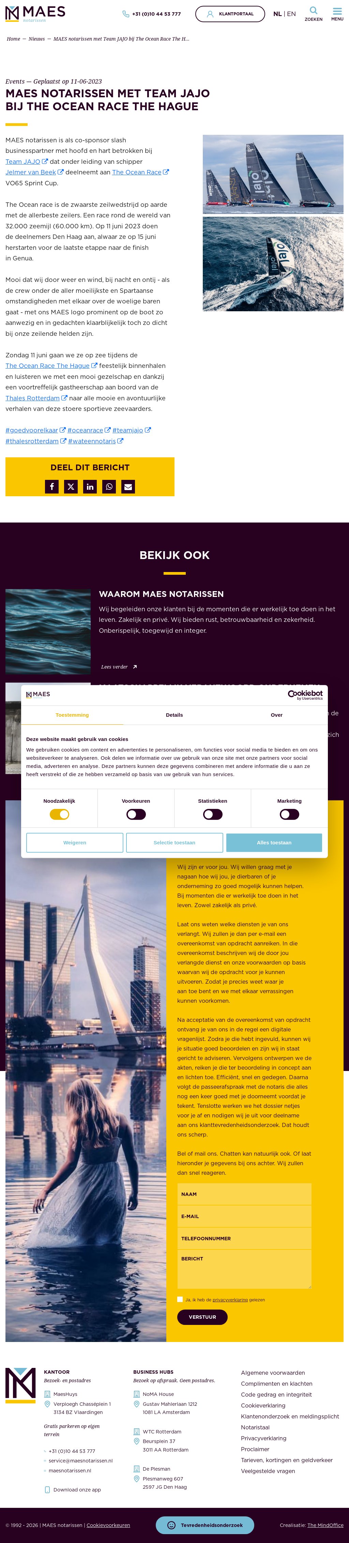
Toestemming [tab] (72, 715)
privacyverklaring (230, 1300)
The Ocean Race (137, 172)
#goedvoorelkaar (31, 430)
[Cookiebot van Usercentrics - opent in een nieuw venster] (293, 695)
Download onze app (77, 1489)
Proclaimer (255, 1449)
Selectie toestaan (175, 842)
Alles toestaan (274, 842)
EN (291, 14)
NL (277, 14)
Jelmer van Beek (30, 172)
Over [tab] (277, 715)
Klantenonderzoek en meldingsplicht (290, 1416)
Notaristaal (255, 1427)
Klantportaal (230, 14)
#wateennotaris (92, 441)
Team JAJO (22, 161)
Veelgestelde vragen (268, 1471)
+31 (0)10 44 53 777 (151, 14)
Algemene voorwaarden (273, 1372)
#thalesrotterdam (32, 441)
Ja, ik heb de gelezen (225, 1300)
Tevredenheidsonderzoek (205, 1525)
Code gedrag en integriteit (276, 1394)
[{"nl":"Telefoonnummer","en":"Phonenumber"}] (244, 1238)
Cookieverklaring (263, 1405)
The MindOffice (325, 1525)
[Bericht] (244, 1269)
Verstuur (202, 1317)
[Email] (244, 1216)
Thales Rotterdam (32, 398)
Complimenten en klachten (277, 1383)
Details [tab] (174, 715)
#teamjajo (127, 430)
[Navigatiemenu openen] (337, 14)
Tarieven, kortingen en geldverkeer (287, 1460)
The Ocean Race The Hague (47, 365)
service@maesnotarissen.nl (81, 1460)
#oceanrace (85, 430)
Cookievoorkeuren (108, 1525)
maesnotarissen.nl (70, 1470)
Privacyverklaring (264, 1438)
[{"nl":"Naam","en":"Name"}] (244, 1194)
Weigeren (74, 842)
